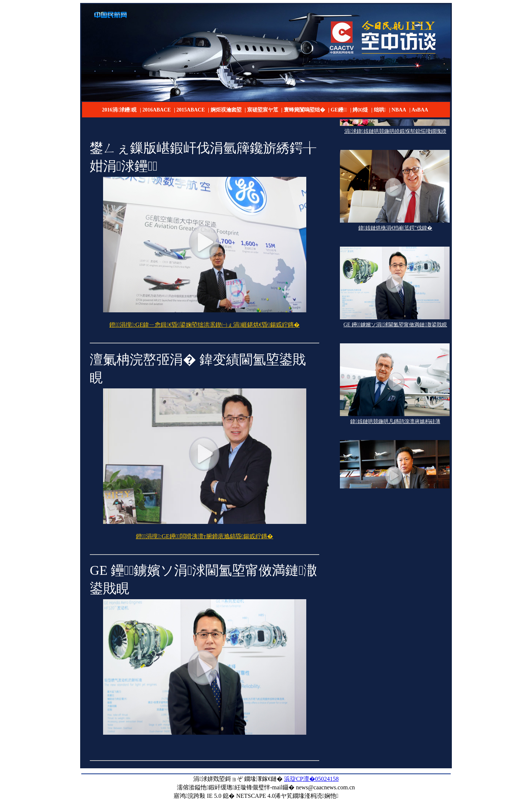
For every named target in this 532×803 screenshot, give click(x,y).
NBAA (399, 110)
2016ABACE (156, 110)
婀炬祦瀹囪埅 (226, 110)
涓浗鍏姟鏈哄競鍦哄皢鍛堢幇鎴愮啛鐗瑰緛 (395, 132)
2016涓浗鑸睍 (119, 110)
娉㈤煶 (360, 110)
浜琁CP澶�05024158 (311, 779)
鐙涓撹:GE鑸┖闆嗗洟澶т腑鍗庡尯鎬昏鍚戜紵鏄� (204, 536)
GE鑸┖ (339, 110)
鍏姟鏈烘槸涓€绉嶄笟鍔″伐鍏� (395, 229)
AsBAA (420, 110)
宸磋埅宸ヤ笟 (262, 110)
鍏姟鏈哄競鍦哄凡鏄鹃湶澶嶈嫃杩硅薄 (395, 422)
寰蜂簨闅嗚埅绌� (304, 110)
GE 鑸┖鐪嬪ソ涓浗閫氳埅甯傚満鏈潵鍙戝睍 (395, 326)
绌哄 (380, 110)
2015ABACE (191, 110)
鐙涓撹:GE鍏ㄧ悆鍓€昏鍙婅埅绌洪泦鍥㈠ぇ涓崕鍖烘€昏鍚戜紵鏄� (204, 325)
